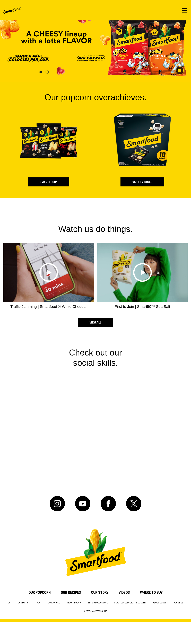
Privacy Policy (73, 603)
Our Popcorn (40, 592)
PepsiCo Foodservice (97, 603)
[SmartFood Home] (12, 10)
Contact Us (24, 603)
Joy (10, 603)
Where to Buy (151, 592)
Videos (124, 592)
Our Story (99, 592)
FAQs (38, 603)
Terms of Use (53, 603)
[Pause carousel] (178, 69)
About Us (178, 603)
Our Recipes (71, 592)
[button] (40, 72)
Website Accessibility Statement (130, 603)
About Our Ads (160, 603)
